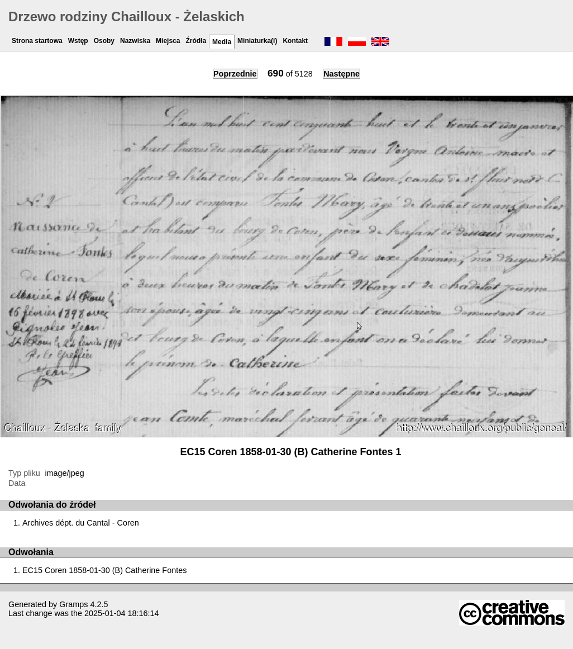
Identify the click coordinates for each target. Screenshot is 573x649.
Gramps (73, 604)
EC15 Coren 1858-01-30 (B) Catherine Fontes (104, 570)
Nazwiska (135, 41)
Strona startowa (37, 41)
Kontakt (295, 41)
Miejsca (168, 41)
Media (221, 42)
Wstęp (78, 41)
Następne (341, 73)
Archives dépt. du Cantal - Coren (80, 522)
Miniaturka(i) (257, 41)
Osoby (104, 41)
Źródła (195, 41)
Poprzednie (235, 73)
